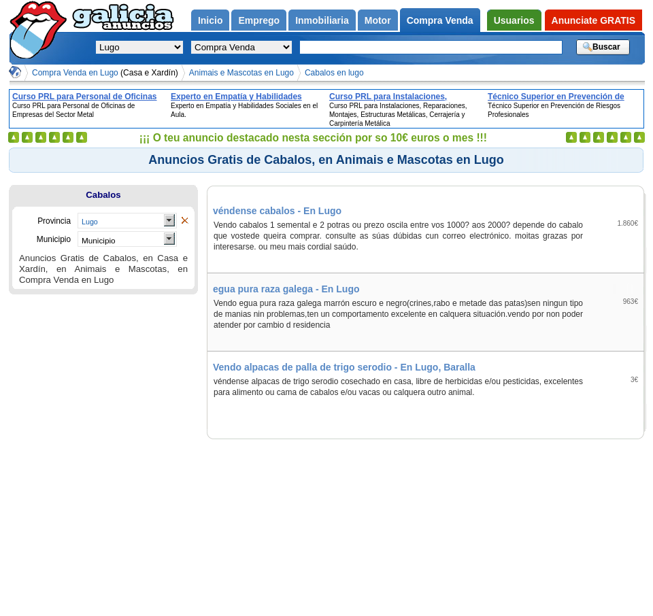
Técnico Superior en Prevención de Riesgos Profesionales (556, 96)
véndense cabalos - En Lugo (277, 210)
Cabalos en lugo (334, 73)
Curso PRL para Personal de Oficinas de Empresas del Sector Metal (84, 96)
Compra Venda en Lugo (105, 73)
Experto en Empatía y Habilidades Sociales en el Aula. (236, 96)
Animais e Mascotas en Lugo (241, 73)
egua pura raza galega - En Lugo (286, 289)
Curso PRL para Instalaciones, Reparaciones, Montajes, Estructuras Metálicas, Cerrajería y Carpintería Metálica (401, 96)
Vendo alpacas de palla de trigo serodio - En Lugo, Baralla (344, 367)
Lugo (90, 222)
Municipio (99, 240)
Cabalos (103, 195)
